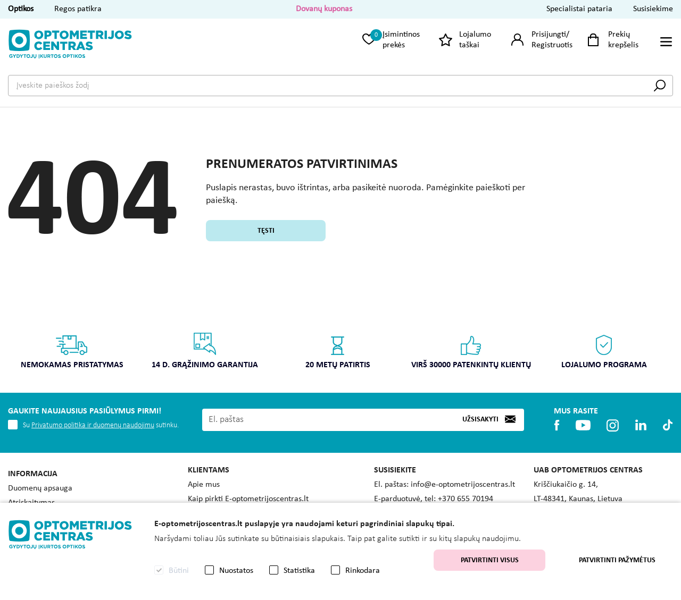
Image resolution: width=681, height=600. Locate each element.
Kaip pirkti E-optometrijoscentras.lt (248, 499)
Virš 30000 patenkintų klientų (471, 350)
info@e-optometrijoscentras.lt (463, 484)
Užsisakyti (480, 420)
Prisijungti (548, 34)
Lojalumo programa (604, 350)
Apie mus (204, 484)
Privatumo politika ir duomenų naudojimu (92, 425)
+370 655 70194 (465, 499)
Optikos (21, 9)
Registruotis (551, 45)
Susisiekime (653, 9)
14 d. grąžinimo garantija (205, 350)
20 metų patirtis (337, 350)
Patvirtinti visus (490, 560)
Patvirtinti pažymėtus (617, 560)
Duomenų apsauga (40, 488)
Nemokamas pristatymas (72, 350)
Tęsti (266, 231)
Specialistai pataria (579, 9)
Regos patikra (78, 9)
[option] (72, 354)
